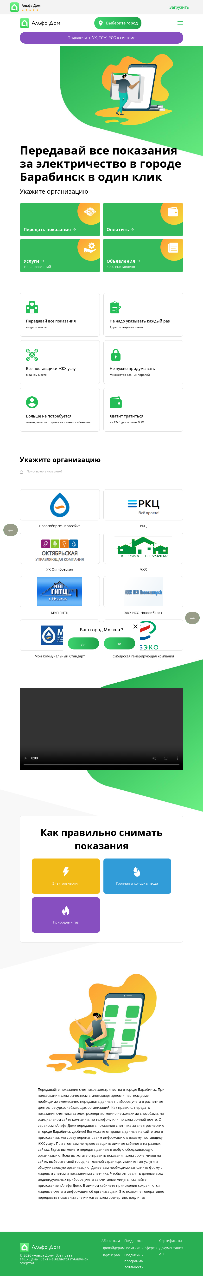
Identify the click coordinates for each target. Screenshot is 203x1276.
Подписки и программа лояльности (134, 1261)
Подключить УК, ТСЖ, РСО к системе (101, 37)
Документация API (171, 1251)
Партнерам (111, 1255)
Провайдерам (113, 1248)
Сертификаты (170, 1240)
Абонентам (111, 1240)
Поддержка (133, 1240)
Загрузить (179, 7)
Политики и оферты (140, 1248)
